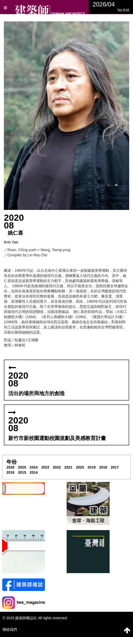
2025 (22, 467)
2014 (34, 472)
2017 (115, 467)
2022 (57, 467)
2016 (10, 472)
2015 (22, 472)
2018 (103, 467)
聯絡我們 (10, 629)
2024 (34, 467)
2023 (45, 467)
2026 (10, 467)
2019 (91, 467)
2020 (80, 467)
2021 (68, 467)
